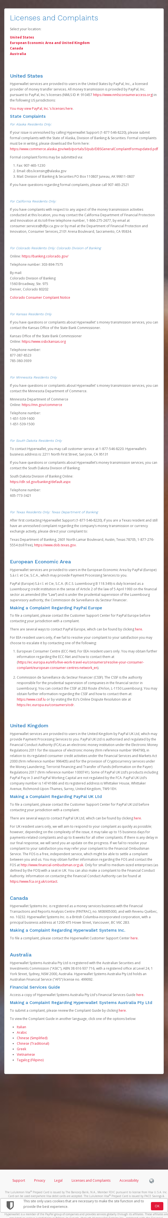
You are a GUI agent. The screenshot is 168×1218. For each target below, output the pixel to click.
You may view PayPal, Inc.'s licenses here (41, 108)
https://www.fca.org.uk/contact (33, 881)
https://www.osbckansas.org (44, 341)
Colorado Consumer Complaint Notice (40, 297)
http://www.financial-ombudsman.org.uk (52, 865)
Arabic (22, 1032)
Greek (21, 1049)
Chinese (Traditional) (33, 1043)
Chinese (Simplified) (32, 1038)
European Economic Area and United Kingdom (50, 42)
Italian (21, 1027)
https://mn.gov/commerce (42, 404)
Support (18, 1180)
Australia (18, 53)
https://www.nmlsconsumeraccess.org (122, 94)
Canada (16, 48)
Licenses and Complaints (91, 1180)
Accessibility (129, 1180)
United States (22, 37)
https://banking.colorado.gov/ (45, 256)
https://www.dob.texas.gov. (55, 545)
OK (157, 1206)
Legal (58, 1180)
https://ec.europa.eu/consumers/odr (45, 705)
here (138, 629)
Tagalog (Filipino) (30, 1060)
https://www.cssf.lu (31, 699)
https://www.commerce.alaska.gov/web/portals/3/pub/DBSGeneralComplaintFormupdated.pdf (84, 149)
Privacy (39, 1180)
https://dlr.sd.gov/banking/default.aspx (40, 481)
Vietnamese (26, 1054)
